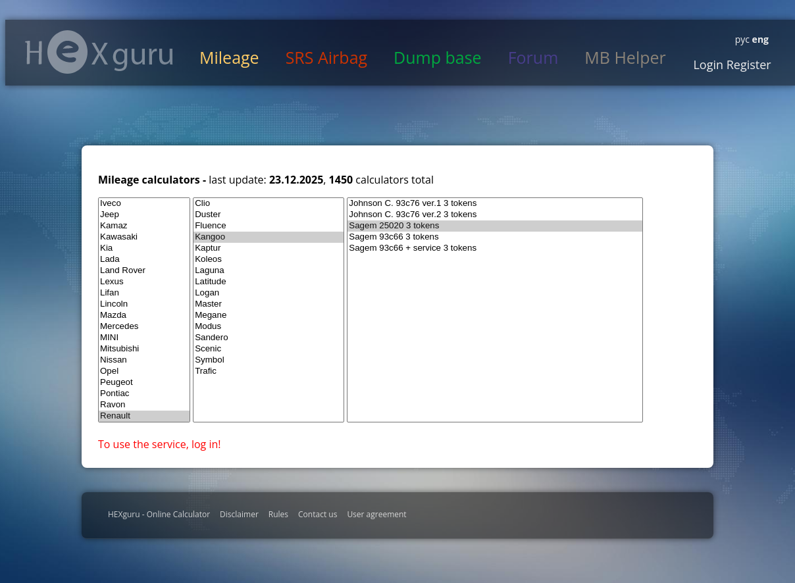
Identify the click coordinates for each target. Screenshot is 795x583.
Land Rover (144, 270)
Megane (268, 315)
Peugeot (144, 382)
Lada (144, 259)
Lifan (144, 293)
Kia (144, 248)
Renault (144, 416)
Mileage (229, 57)
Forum (533, 57)
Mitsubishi (144, 349)
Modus (268, 326)
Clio (268, 203)
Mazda (144, 315)
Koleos (268, 259)
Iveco (144, 203)
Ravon (144, 405)
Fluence (268, 226)
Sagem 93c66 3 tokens (494, 237)
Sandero (268, 337)
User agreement (376, 514)
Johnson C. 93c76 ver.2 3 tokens (494, 214)
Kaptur (268, 248)
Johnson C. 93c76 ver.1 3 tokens (494, 203)
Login (708, 64)
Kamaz (144, 226)
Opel (144, 371)
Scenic (268, 349)
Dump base (438, 57)
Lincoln (144, 304)
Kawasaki (144, 237)
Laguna (268, 270)
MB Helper (624, 57)
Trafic (268, 371)
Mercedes (144, 326)
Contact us (317, 514)
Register (747, 64)
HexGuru (99, 52)
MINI (144, 337)
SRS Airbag (326, 57)
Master (268, 304)
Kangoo (268, 237)
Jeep (144, 214)
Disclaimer (239, 514)
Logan (268, 293)
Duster (268, 214)
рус (742, 39)
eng (759, 39)
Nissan (144, 360)
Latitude (268, 282)
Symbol (268, 360)
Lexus (144, 282)
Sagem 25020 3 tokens (494, 226)
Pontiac (144, 393)
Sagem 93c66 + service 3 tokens (494, 248)
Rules (278, 514)
